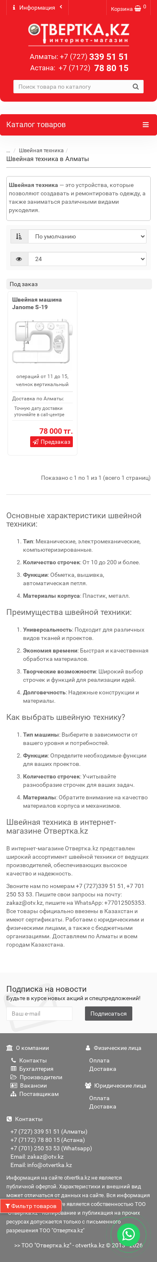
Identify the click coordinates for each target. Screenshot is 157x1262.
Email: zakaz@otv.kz (37, 1156)
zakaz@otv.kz (24, 902)
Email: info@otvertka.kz (41, 1165)
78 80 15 (93, 68)
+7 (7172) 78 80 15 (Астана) (47, 1140)
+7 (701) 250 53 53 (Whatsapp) (51, 1148)
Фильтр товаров (31, 1206)
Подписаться (108, 1013)
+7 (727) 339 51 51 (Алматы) (49, 1131)
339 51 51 (94, 57)
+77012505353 (124, 902)
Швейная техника (41, 150)
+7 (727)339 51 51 (100, 886)
